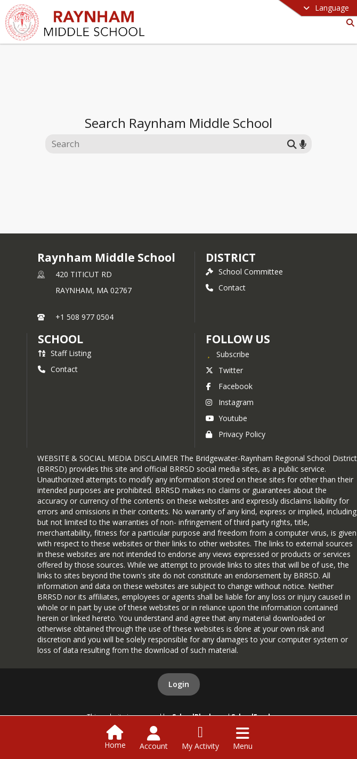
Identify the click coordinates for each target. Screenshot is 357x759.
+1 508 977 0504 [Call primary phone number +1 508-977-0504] (84, 317)
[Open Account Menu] (154, 738)
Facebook (229, 386)
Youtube (226, 418)
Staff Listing (64, 353)
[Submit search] (292, 144)
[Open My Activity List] (200, 738)
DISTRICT (231, 257)
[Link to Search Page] (348, 23)
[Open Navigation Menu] (243, 738)
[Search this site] (168, 144)
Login (178, 684)
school (60, 339)
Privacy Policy (235, 434)
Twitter (224, 370)
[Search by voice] (302, 144)
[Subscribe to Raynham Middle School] (227, 354)
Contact (226, 287)
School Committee (244, 272)
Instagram (230, 402)
